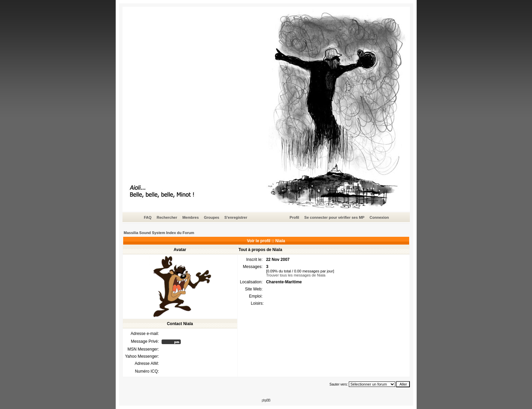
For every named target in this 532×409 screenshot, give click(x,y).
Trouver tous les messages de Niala (295, 275)
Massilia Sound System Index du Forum (159, 233)
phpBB (266, 400)
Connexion (379, 217)
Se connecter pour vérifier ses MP (334, 217)
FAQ (148, 217)
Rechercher (167, 217)
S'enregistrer (235, 217)
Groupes (211, 217)
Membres (190, 217)
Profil (294, 217)
